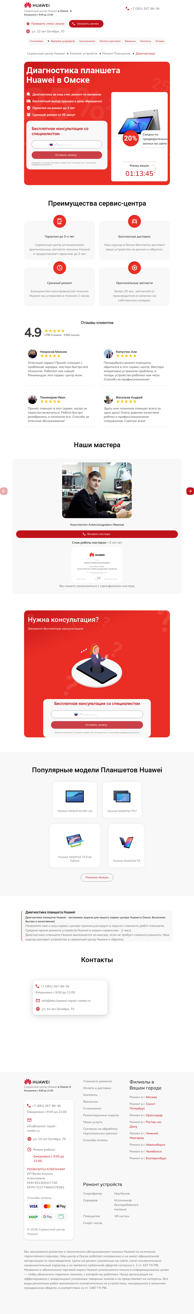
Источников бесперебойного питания (126, 1204)
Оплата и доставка (110, 41)
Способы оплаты (95, 1140)
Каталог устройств (63, 41)
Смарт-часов (92, 1223)
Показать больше (97, 877)
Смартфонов (92, 1193)
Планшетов (91, 1216)
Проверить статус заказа (45, 23)
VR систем (121, 1216)
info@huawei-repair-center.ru (42, 1125)
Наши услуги (92, 1122)
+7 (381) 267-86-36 (145, 8)
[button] (190, 491)
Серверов (90, 1200)
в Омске (65, 11)
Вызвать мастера (96, 534)
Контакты (145, 41)
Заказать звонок (85, 23)
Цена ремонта (87, 41)
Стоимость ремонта (97, 1081)
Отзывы (160, 41)
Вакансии (130, 41)
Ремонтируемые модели (101, 1115)
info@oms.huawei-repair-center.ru (63, 1000)
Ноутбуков (122, 1193)
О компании (36, 41)
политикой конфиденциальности (124, 732)
